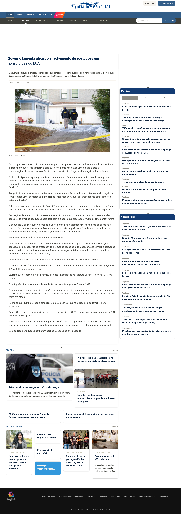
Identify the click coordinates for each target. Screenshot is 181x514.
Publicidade (78, 497)
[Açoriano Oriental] (11, 501)
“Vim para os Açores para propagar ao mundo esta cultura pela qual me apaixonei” (19, 462)
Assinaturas (163, 497)
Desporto (73, 21)
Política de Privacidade (147, 497)
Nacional (26, 21)
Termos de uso (129, 497)
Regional (12, 21)
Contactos (103, 497)
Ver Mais (115, 350)
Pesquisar (169, 20)
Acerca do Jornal (48, 497)
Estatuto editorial (65, 497)
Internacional (42, 21)
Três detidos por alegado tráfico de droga (34, 387)
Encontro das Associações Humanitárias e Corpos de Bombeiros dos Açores (96, 398)
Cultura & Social (103, 21)
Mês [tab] (164, 98)
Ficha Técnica (115, 497)
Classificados (91, 497)
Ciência (86, 21)
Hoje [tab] (130, 98)
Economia (59, 21)
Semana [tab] (147, 98)
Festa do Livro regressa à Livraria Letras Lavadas (46, 437)
